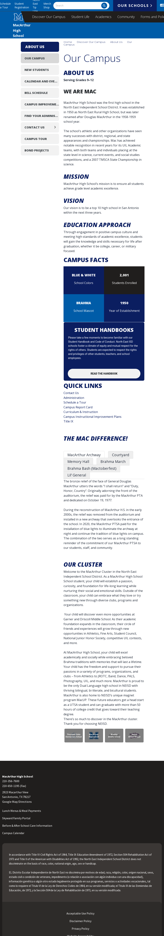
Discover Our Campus (48, 16)
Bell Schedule (36, 93)
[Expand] (56, 127)
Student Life (80, 16)
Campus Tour (36, 139)
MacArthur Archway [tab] (84, 454)
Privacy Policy (80, 928)
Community (126, 16)
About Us (116, 42)
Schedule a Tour (5, 5)
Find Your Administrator (42, 116)
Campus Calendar (13, 833)
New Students (37, 70)
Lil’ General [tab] (76, 475)
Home (68, 42)
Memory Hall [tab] (78, 461)
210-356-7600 (10, 781)
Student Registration (21, 5)
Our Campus (35, 58)
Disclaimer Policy (80, 921)
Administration (74, 398)
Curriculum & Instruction (81, 412)
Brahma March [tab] (113, 461)
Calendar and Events (42, 81)
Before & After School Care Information (27, 825)
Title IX (68, 421)
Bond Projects (37, 150)
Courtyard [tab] (120, 454)
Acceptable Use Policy (80, 913)
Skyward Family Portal (16, 818)
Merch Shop (47, 5)
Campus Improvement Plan (42, 104)
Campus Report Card (78, 407)
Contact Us (71, 393)
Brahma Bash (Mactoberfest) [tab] (91, 468)
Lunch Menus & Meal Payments (21, 811)
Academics (103, 16)
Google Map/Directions (17, 801)
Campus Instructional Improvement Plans (92, 417)
